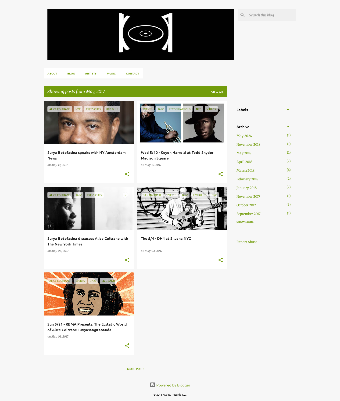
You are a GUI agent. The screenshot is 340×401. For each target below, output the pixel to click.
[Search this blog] (271, 15)
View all (217, 92)
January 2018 (246, 188)
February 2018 (247, 179)
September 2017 (248, 214)
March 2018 (245, 170)
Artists (91, 73)
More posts (135, 369)
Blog (71, 73)
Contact (132, 73)
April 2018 (244, 162)
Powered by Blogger (170, 384)
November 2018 (248, 144)
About (52, 73)
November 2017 (248, 196)
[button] (127, 174)
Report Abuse (246, 242)
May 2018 (243, 153)
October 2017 (246, 205)
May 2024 (244, 136)
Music (111, 73)
